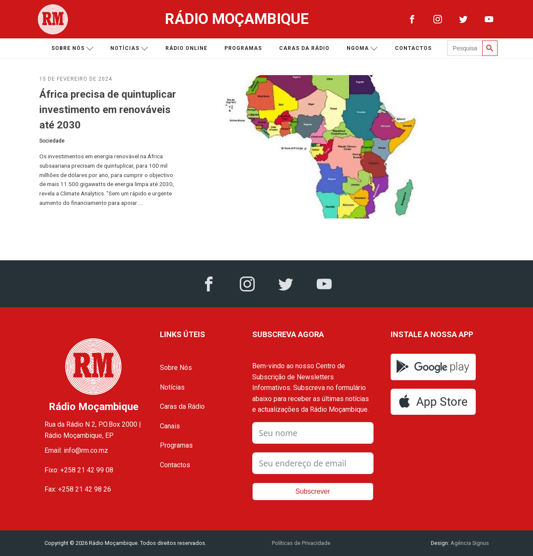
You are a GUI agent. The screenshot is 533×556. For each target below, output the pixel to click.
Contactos (413, 48)
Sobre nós (72, 48)
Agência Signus (469, 543)
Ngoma (362, 48)
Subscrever (312, 491)
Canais (170, 426)
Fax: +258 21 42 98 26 (77, 489)
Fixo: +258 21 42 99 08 (78, 470)
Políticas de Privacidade (301, 543)
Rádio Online (186, 48)
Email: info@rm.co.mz (76, 450)
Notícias (129, 48)
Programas (243, 48)
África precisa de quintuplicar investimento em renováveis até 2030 (107, 109)
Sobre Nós (176, 368)
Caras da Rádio (304, 48)
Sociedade (52, 141)
